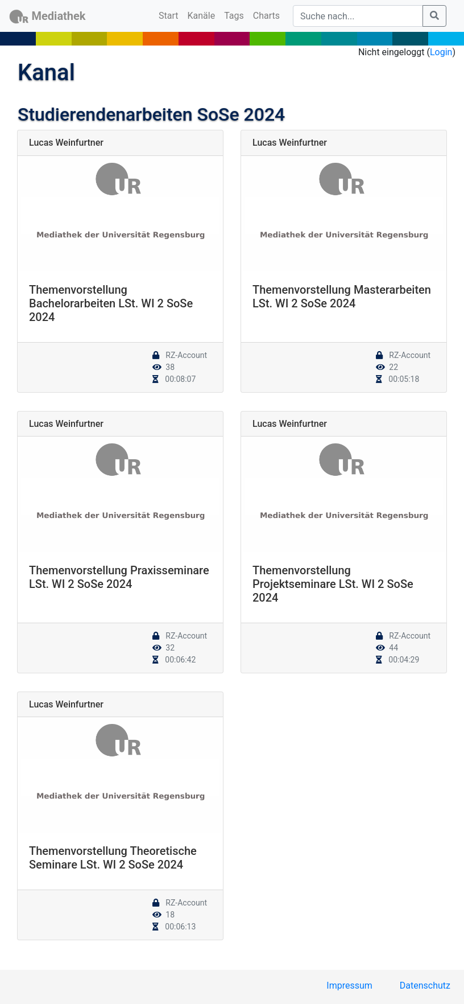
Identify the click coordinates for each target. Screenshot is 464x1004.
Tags (234, 15)
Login (441, 52)
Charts (266, 15)
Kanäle (202, 15)
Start (171, 15)
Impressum (349, 985)
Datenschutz (425, 985)
